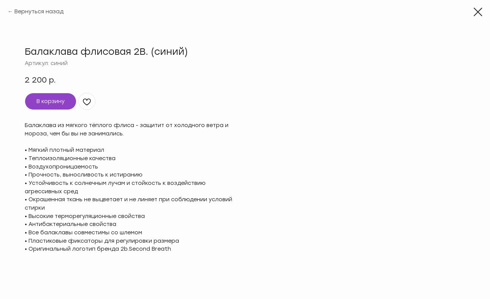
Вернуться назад (38, 11)
